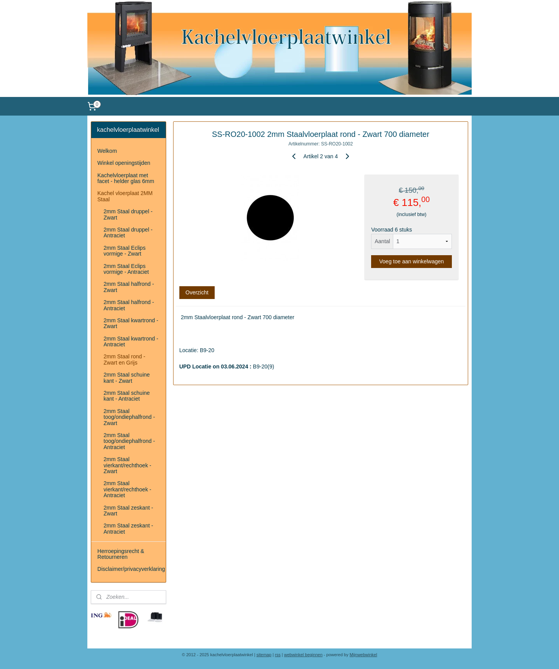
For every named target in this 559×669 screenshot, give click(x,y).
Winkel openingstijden (123, 163)
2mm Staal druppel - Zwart (128, 214)
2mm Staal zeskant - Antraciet (128, 528)
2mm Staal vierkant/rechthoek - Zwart (127, 465)
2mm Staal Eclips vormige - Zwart (125, 251)
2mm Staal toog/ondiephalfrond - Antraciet (129, 441)
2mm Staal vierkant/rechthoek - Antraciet (127, 489)
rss (278, 654)
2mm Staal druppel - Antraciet (128, 232)
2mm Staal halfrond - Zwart (129, 287)
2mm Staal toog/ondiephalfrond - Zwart (129, 417)
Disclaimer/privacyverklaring (131, 569)
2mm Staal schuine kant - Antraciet (127, 396)
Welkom (107, 151)
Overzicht (197, 292)
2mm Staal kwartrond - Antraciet (131, 341)
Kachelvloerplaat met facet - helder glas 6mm (125, 178)
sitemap (264, 654)
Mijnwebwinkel (363, 654)
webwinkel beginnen (303, 654)
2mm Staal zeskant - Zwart (128, 511)
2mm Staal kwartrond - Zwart (131, 323)
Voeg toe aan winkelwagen (411, 261)
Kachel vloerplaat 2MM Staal (125, 196)
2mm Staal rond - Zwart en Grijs (124, 359)
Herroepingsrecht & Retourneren (120, 554)
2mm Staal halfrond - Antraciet (129, 305)
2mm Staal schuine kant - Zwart (127, 378)
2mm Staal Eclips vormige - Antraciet (126, 269)
